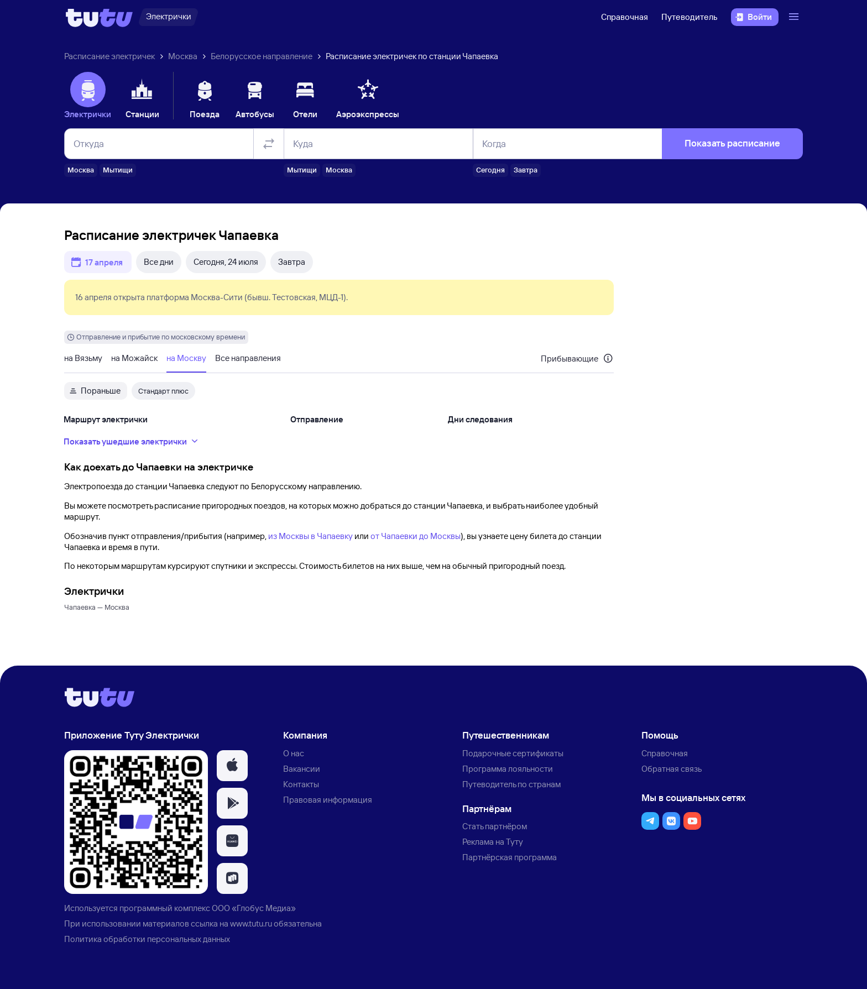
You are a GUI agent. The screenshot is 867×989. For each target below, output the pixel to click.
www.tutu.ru (251, 923)
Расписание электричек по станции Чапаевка (412, 56)
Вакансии (301, 768)
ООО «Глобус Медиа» (254, 908)
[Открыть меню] (795, 17)
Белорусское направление (261, 56)
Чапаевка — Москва (96, 607)
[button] (232, 765)
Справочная (624, 17)
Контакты (301, 784)
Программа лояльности (507, 768)
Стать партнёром (494, 826)
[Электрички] (168, 17)
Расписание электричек (109, 56)
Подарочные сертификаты (512, 753)
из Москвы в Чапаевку (310, 536)
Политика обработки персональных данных (147, 939)
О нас (293, 753)
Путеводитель (689, 17)
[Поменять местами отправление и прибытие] (268, 143)
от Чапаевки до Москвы (415, 536)
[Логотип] (99, 17)
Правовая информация (327, 799)
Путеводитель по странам (511, 784)
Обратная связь (671, 768)
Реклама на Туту (492, 841)
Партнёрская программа (509, 857)
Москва (182, 56)
